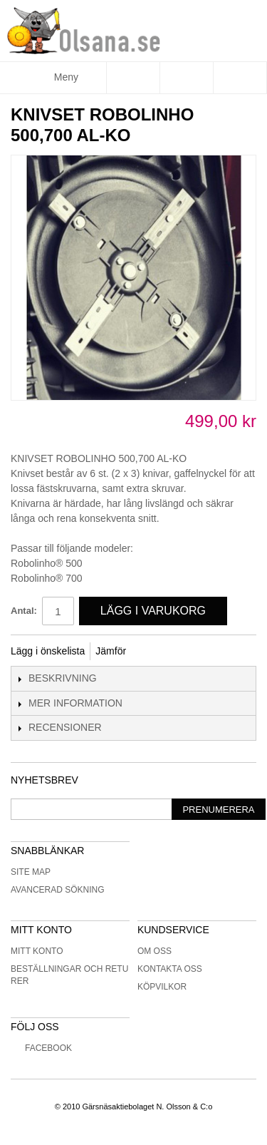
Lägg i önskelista (48, 651)
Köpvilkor (162, 987)
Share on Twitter (184, 651)
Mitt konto (37, 951)
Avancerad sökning (58, 890)
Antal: (24, 610)
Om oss (154, 951)
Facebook (41, 1048)
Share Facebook (156, 651)
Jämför (110, 651)
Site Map (31, 872)
